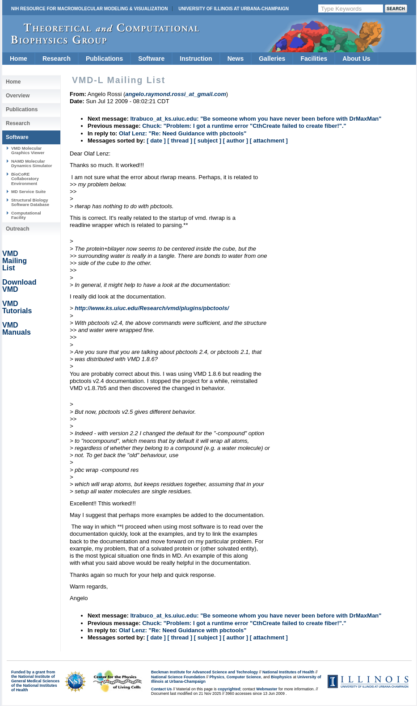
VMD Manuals (16, 328)
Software (151, 58)
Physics (217, 677)
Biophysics (281, 677)
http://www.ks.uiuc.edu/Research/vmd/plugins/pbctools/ (152, 308)
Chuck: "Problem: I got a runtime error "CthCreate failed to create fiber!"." (244, 125)
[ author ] (235, 140)
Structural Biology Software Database (30, 202)
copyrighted (229, 689)
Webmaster (266, 689)
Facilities (313, 58)
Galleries (272, 58)
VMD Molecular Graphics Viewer (27, 150)
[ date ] (156, 140)
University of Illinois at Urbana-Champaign (233, 8)
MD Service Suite (28, 191)
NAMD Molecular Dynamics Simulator (31, 163)
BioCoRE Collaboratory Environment (25, 179)
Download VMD (19, 285)
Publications (104, 58)
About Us (356, 58)
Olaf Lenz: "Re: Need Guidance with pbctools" (182, 133)
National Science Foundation (178, 677)
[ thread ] (179, 140)
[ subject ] (207, 140)
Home (18, 58)
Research (56, 58)
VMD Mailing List (14, 261)
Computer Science (244, 677)
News (235, 58)
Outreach (17, 229)
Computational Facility (26, 215)
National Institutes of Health (288, 672)
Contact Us (161, 689)
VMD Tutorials (17, 307)
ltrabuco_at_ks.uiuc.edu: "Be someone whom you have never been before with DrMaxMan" (255, 118)
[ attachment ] (269, 140)
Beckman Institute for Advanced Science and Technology (204, 672)
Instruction (196, 58)
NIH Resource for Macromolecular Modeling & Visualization (89, 8)
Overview (17, 95)
